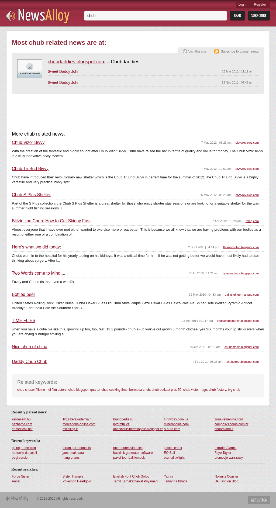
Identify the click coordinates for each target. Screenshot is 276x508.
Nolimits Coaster (226, 476)
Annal (16, 481)
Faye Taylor (223, 453)
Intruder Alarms (225, 448)
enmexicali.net (22, 429)
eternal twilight (174, 457)
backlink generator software (133, 453)
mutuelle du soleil (24, 453)
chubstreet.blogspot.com (242, 361)
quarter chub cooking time (108, 390)
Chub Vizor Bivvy (28, 142)
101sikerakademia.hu (78, 419)
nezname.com (22, 424)
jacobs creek (173, 448)
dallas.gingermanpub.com (242, 294)
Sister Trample (73, 476)
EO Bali (169, 453)
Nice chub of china (29, 347)
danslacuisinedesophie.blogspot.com (138, 429)
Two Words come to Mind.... (38, 273)
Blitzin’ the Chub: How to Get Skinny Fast (51, 221)
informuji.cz (121, 424)
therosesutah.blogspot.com (241, 247)
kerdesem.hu (21, 419)
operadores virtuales (128, 448)
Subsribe (259, 16)
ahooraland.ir (224, 429)
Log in (243, 4)
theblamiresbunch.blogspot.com (238, 320)
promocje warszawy (229, 457)
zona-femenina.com (229, 419)
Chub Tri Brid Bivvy (30, 169)
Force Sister (20, 476)
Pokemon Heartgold (77, 481)
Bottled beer (23, 294)
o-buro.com (172, 429)
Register (260, 4)
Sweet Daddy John (64, 71)
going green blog (24, 448)
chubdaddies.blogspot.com (76, 61)
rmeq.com (252, 221)
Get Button (259, 500)
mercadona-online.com (79, 424)
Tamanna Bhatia (175, 481)
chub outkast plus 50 (166, 390)
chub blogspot (78, 390)
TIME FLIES (23, 321)
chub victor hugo (195, 390)
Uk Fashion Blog (226, 481)
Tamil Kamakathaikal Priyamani (135, 481)
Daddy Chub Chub (29, 362)
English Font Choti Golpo (131, 476)
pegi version (20, 457)
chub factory (217, 390)
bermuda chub (139, 390)
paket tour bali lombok (129, 457)
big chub (234, 390)
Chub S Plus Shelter (31, 195)
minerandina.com (176, 424)
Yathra (168, 476)
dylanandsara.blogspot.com (240, 273)
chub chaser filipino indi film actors (42, 390)
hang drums (71, 457)
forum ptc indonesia (77, 448)
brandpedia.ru (123, 419)
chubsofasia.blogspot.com (242, 346)
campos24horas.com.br (231, 424)
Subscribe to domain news (240, 51)
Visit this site (197, 51)
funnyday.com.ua (176, 419)
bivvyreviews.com (247, 142)
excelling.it (70, 429)
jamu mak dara (73, 453)
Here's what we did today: (36, 247)
